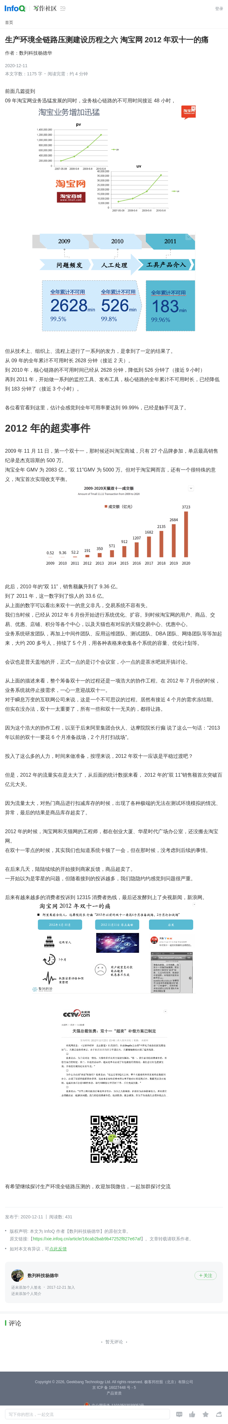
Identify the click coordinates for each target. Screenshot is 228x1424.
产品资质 (114, 1393)
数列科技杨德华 (35, 53)
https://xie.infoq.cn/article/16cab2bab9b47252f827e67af (87, 1238)
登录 (219, 9)
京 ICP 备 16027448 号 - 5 (114, 1387)
